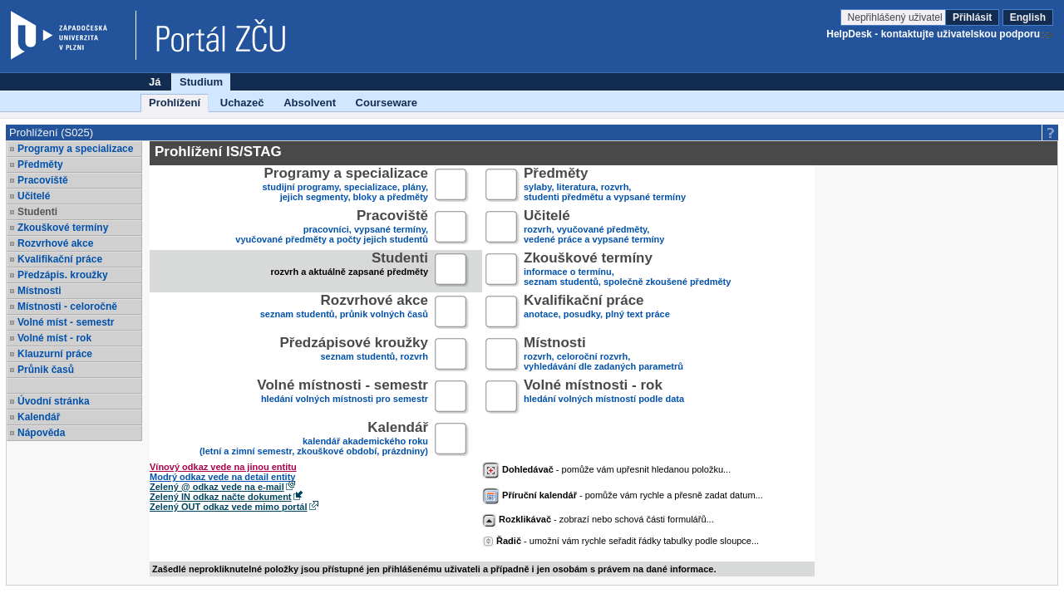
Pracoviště (42, 180)
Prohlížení (174, 102)
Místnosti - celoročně (67, 306)
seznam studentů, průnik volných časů (344, 313)
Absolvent (309, 102)
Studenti (37, 212)
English (1028, 17)
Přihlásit (972, 17)
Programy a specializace (75, 148)
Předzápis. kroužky (62, 275)
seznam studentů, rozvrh (353, 355)
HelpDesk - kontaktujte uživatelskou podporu (933, 34)
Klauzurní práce (54, 354)
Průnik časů (45, 369)
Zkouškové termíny (62, 227)
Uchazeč (242, 102)
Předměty (40, 164)
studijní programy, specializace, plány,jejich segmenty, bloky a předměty (346, 185)
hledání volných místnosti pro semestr (342, 397)
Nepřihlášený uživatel (896, 17)
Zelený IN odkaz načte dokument (221, 497)
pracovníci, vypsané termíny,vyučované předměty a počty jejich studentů (331, 228)
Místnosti (39, 291)
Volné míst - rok (54, 338)
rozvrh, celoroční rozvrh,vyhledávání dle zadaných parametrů (603, 355)
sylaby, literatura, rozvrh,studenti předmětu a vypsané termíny (605, 185)
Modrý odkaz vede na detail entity (222, 477)
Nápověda (41, 433)
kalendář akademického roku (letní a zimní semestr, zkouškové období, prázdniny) (314, 440)
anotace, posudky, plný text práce (597, 313)
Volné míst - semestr (65, 322)
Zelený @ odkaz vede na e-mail (217, 487)
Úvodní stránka (53, 401)
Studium (201, 82)
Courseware (386, 102)
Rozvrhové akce (55, 243)
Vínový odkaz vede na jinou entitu (223, 467)
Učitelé (33, 196)
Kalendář (38, 417)
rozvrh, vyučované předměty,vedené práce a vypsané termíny (594, 228)
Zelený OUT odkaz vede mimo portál (229, 507)
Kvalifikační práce (59, 259)
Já (154, 82)
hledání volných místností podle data (604, 397)
